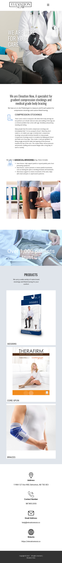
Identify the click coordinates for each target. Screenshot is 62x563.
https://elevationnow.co (31, 541)
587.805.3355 (31, 504)
